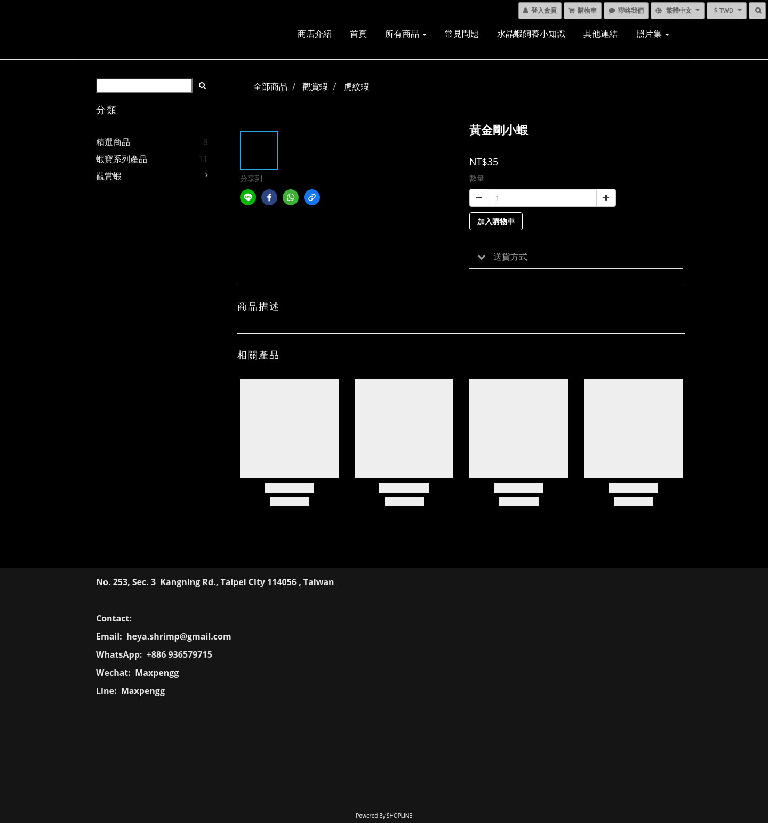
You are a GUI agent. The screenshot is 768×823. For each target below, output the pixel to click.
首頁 (358, 33)
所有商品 (406, 33)
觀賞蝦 (109, 176)
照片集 (652, 33)
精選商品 (113, 142)
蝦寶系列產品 (121, 159)
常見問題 (462, 33)
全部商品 (270, 86)
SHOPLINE (399, 815)
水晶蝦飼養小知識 (531, 33)
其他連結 (600, 33)
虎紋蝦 (356, 86)
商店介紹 (315, 33)
